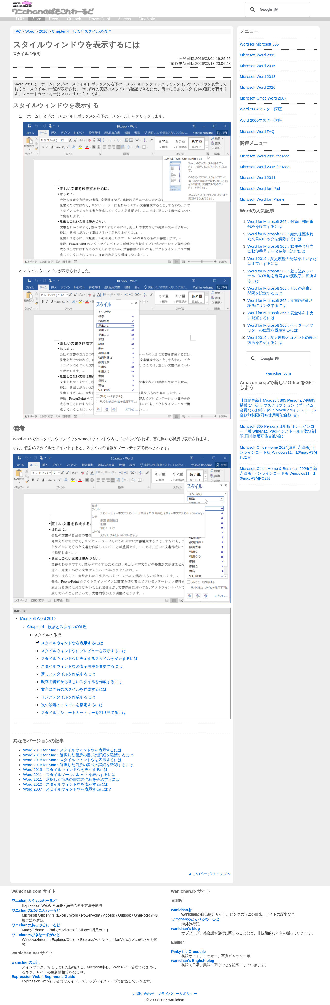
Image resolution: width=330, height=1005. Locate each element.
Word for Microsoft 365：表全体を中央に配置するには (281, 315)
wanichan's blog (185, 929)
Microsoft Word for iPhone (262, 199)
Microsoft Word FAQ (257, 131)
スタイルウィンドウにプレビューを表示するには (83, 651)
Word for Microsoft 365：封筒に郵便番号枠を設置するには (281, 224)
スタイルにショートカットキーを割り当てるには (83, 712)
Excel (54, 19)
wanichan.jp (181, 910)
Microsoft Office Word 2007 (263, 98)
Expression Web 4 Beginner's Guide (43, 977)
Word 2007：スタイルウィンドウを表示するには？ (67, 789)
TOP (19, 19)
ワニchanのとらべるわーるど (195, 919)
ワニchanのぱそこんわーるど (36, 910)
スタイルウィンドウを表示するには (76, 44)
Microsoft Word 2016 (38, 618)
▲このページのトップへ (209, 874)
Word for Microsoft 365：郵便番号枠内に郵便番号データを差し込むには (281, 248)
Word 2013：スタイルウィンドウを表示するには (65, 769)
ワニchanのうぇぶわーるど (34, 901)
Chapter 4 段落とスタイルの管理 (57, 626)
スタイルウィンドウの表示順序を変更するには (81, 666)
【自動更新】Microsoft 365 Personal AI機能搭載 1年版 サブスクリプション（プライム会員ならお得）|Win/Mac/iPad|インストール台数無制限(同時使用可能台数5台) (278, 407)
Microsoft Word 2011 (257, 177)
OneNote (147, 19)
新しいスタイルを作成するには (68, 674)
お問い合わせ (143, 994)
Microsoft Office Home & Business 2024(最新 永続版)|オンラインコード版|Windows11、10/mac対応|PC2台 (278, 473)
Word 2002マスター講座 (261, 109)
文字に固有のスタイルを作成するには (74, 689)
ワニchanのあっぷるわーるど (36, 925)
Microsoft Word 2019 (257, 55)
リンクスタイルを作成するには (68, 697)
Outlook (74, 19)
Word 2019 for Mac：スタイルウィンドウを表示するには (72, 750)
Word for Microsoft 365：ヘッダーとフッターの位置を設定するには (281, 327)
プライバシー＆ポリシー (177, 994)
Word (37, 19)
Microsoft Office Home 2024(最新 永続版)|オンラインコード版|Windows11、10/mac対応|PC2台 (278, 452)
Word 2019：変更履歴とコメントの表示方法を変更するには (282, 340)
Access (124, 19)
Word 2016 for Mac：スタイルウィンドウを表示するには (72, 760)
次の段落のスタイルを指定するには (72, 705)
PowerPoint (99, 19)
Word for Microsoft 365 (259, 44)
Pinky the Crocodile (188, 951)
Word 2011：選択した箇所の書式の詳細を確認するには (71, 779)
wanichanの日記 (25, 962)
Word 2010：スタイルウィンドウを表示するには (65, 784)
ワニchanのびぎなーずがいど (36, 935)
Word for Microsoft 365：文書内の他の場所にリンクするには (281, 303)
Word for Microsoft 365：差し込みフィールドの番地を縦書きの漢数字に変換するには (282, 276)
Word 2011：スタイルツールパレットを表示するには (69, 774)
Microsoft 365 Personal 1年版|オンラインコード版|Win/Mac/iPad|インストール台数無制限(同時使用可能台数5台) (278, 431)
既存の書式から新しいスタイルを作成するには (81, 681)
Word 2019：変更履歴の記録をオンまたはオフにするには (282, 261)
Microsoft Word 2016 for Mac (264, 167)
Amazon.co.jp (254, 382)
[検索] (277, 9)
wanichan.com (278, 373)
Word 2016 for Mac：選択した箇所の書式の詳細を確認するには (78, 764)
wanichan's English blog (192, 960)
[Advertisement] (122, 832)
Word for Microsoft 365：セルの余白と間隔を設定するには (281, 290)
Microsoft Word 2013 (257, 76)
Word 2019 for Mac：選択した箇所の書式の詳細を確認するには (78, 755)
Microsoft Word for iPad (260, 188)
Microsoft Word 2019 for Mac (264, 156)
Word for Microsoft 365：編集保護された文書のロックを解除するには (281, 236)
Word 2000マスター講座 (261, 120)
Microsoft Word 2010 (257, 87)
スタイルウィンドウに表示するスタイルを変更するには (89, 658)
